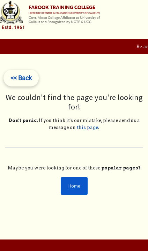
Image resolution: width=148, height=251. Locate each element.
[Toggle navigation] (141, 25)
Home (74, 186)
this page (87, 127)
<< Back (21, 78)
